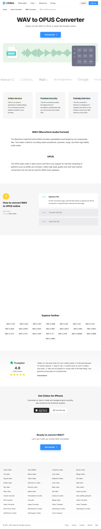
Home (5, 9)
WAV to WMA (91, 334)
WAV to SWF (36, 334)
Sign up (93, 3)
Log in (83, 3)
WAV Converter (31, 9)
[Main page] (9, 3)
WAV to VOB (62, 334)
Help (96, 525)
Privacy (74, 525)
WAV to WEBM (77, 334)
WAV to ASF (64, 324)
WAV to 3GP (10, 324)
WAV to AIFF (37, 324)
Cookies (82, 525)
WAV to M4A (9, 329)
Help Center (12, 213)
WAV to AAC (24, 324)
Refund (90, 525)
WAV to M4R (23, 329)
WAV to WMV (50, 339)
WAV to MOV (64, 329)
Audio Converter (16, 9)
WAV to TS (50, 334)
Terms (67, 525)
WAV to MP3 (78, 329)
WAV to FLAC (90, 324)
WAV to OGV (23, 334)
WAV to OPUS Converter (48, 9)
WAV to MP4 (91, 329)
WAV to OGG (9, 334)
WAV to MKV (50, 329)
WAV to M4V (36, 329)
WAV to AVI (77, 324)
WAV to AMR (50, 324)
